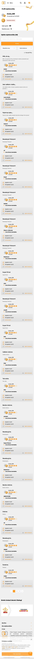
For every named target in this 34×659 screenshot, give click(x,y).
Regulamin (25, 655)
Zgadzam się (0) (8, 74)
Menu (11, 3)
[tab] (17, 623)
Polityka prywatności (25, 657)
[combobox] (8, 48)
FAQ (9, 655)
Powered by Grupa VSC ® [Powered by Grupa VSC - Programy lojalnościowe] (7, 653)
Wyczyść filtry (28, 52)
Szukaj (17, 43)
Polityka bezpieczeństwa (8, 657)
